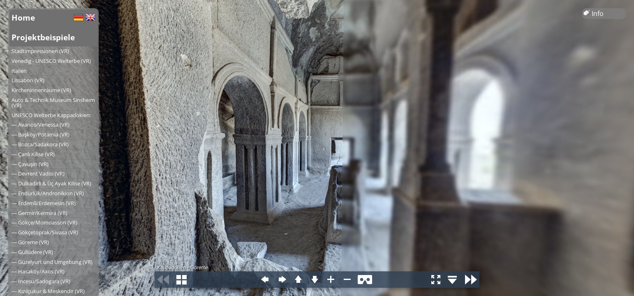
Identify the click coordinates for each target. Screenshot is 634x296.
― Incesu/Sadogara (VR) (41, 281)
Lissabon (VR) (28, 80)
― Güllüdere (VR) (32, 252)
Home (23, 17)
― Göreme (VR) (30, 242)
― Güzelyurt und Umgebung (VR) (52, 262)
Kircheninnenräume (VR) (41, 90)
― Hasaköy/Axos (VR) (38, 271)
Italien (19, 70)
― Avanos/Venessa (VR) (40, 124)
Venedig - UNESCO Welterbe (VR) (51, 61)
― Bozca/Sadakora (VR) (40, 144)
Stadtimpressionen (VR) (40, 51)
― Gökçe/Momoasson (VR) (44, 222)
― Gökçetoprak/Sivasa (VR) (45, 232)
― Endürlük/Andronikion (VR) (48, 193)
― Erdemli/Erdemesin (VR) (44, 203)
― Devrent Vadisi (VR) (38, 173)
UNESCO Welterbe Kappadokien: (51, 115)
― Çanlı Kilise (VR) (33, 154)
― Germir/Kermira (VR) (39, 213)
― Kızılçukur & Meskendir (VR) (48, 291)
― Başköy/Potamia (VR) (40, 134)
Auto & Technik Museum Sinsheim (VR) (53, 102)
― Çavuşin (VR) (30, 164)
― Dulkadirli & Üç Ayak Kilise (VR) (51, 183)
